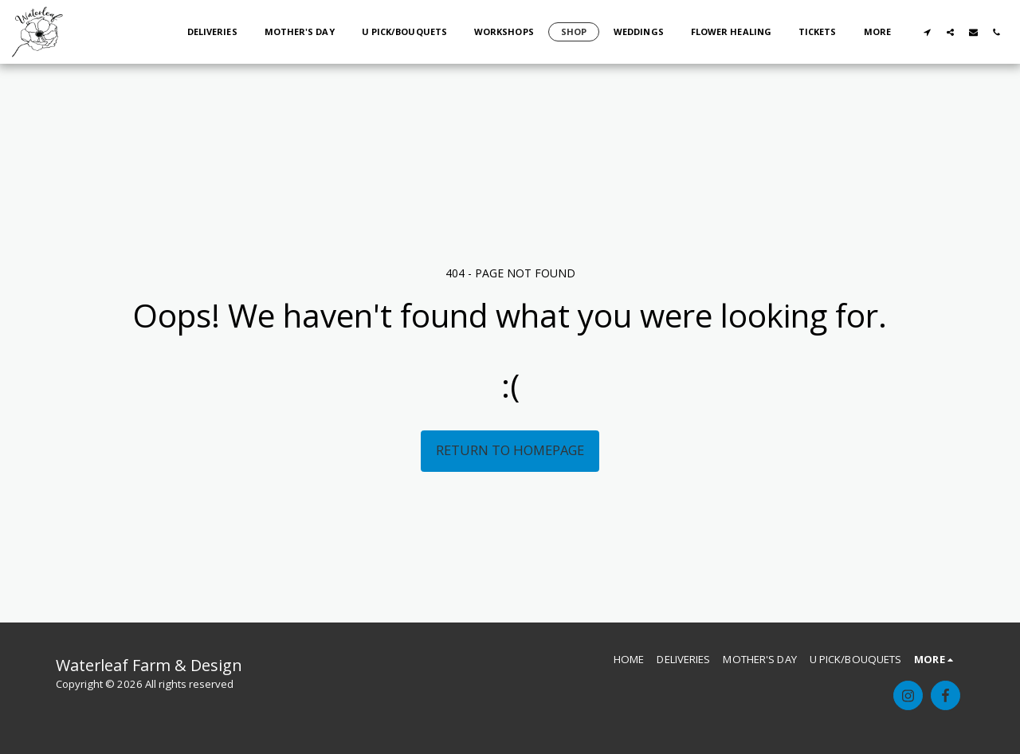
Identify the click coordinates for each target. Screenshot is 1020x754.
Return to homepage (510, 450)
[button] (927, 32)
